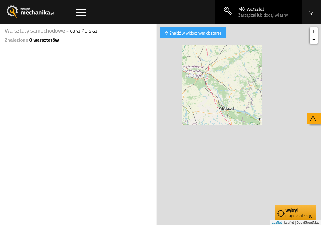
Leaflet (277, 222)
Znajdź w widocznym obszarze (195, 33)
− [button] (314, 39)
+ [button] (314, 31)
